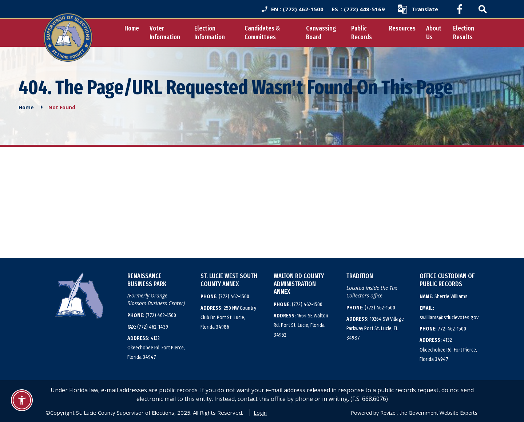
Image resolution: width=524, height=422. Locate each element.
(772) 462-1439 (147, 326)
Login (260, 412)
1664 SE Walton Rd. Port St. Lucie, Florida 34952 (301, 325)
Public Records (359, 32)
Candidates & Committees (258, 32)
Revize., (389, 412)
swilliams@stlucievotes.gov (449, 312)
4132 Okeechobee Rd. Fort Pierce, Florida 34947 (156, 347)
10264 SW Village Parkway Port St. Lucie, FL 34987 (375, 328)
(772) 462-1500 (151, 315)
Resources (401, 28)
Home (126, 28)
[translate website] (417, 9)
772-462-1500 (443, 328)
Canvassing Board (318, 32)
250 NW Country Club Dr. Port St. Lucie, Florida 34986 (228, 317)
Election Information (205, 32)
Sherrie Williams (444, 296)
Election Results (462, 32)
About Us (432, 32)
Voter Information (159, 32)
